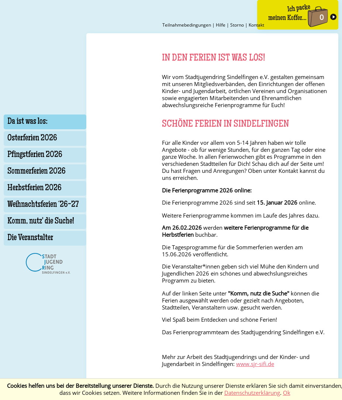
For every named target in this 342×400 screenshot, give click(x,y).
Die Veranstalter (30, 238)
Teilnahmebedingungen (186, 25)
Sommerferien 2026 (36, 171)
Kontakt (256, 25)
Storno (237, 25)
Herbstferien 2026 (34, 188)
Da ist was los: (27, 121)
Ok (286, 392)
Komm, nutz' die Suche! (40, 221)
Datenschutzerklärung (252, 392)
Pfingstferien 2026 (34, 155)
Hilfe (220, 25)
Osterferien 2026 (32, 138)
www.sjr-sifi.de (255, 363)
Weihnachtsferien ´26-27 (43, 205)
